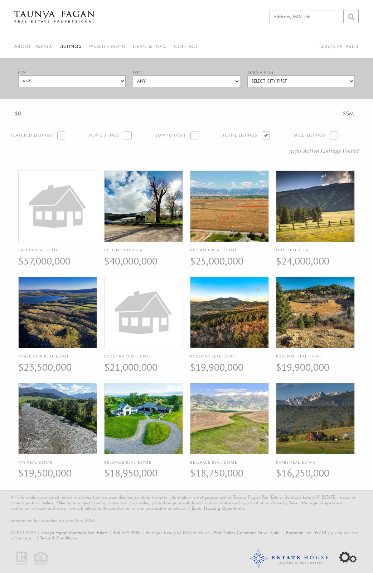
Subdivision (260, 72)
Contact (186, 46)
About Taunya (33, 46)
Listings (70, 46)
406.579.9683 (127, 532)
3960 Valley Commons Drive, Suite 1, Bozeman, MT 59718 (269, 532)
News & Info (150, 46)
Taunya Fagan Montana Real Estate (74, 532)
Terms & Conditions (58, 537)
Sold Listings (309, 135)
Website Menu (107, 46)
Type (137, 72)
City (22, 72)
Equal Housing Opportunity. (218, 508)
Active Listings (239, 135)
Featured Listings (31, 135)
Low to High (171, 135)
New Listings (104, 135)
